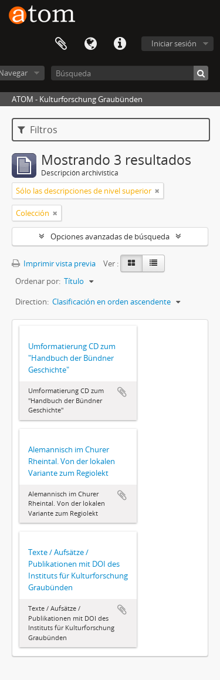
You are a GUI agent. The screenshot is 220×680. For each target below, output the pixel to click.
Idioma (90, 44)
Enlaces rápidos (119, 44)
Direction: (32, 301)
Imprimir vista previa (54, 263)
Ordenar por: (37, 281)
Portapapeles (61, 44)
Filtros (37, 129)
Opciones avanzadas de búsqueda (110, 236)
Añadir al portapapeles (122, 392)
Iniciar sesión (174, 43)
